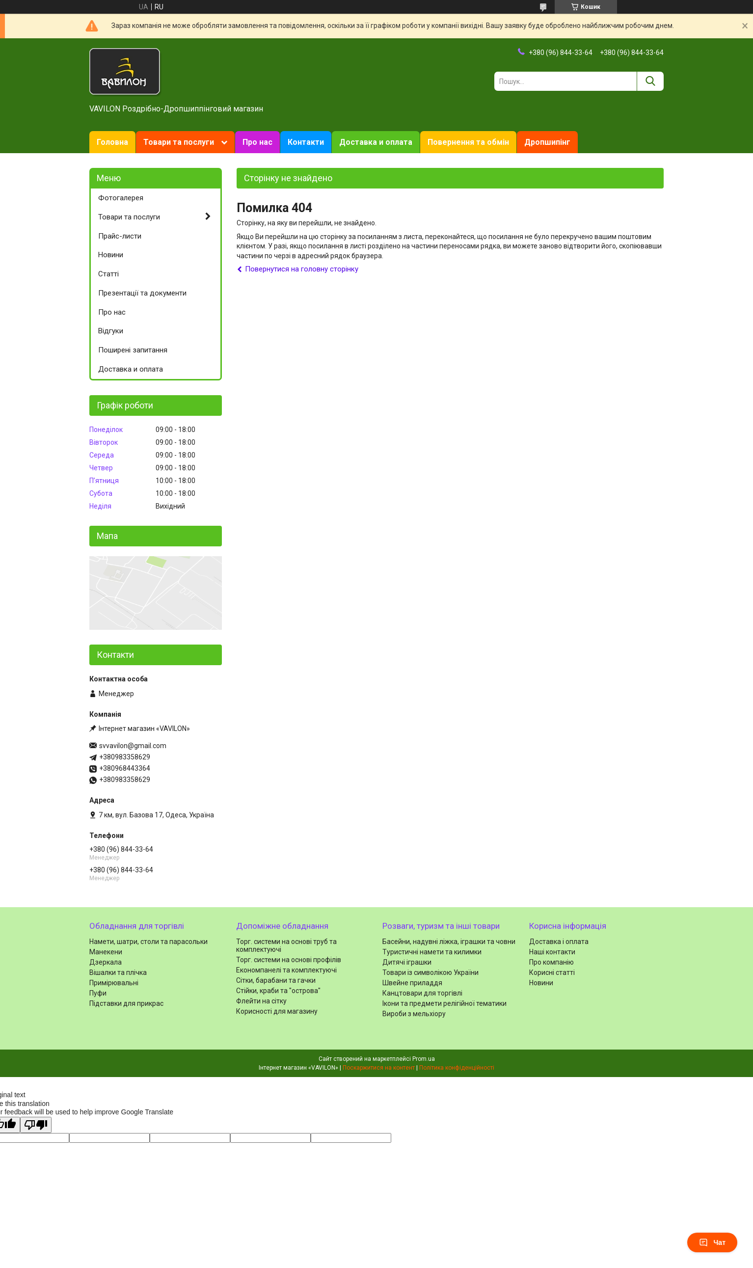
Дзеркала (105, 962)
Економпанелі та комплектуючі (286, 970)
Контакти (306, 142)
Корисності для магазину (277, 1011)
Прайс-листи (119, 236)
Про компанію (551, 962)
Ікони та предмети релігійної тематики (444, 1003)
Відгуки (110, 330)
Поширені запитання (132, 350)
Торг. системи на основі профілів (288, 960)
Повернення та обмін (468, 142)
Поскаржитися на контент (379, 1067)
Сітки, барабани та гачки (276, 980)
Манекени (105, 952)
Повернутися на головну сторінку (301, 269)
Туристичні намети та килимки (432, 952)
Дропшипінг (547, 142)
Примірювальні (113, 983)
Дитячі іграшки (406, 962)
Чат (712, 1242)
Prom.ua (423, 1058)
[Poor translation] (36, 1125)
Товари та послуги (178, 142)
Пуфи (98, 993)
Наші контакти (552, 952)
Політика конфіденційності (456, 1067)
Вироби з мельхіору (414, 1014)
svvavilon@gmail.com (132, 746)
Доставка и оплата (375, 142)
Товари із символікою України (430, 972)
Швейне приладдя (412, 983)
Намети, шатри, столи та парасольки (148, 941)
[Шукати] (650, 81)
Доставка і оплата (559, 941)
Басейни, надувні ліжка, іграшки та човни (448, 941)
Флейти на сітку (261, 1001)
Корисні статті (552, 972)
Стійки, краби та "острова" (278, 991)
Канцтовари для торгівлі (422, 993)
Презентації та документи (142, 293)
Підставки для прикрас (126, 1003)
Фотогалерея (120, 197)
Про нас (257, 142)
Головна (112, 142)
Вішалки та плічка (118, 972)
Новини (110, 254)
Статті (108, 274)
